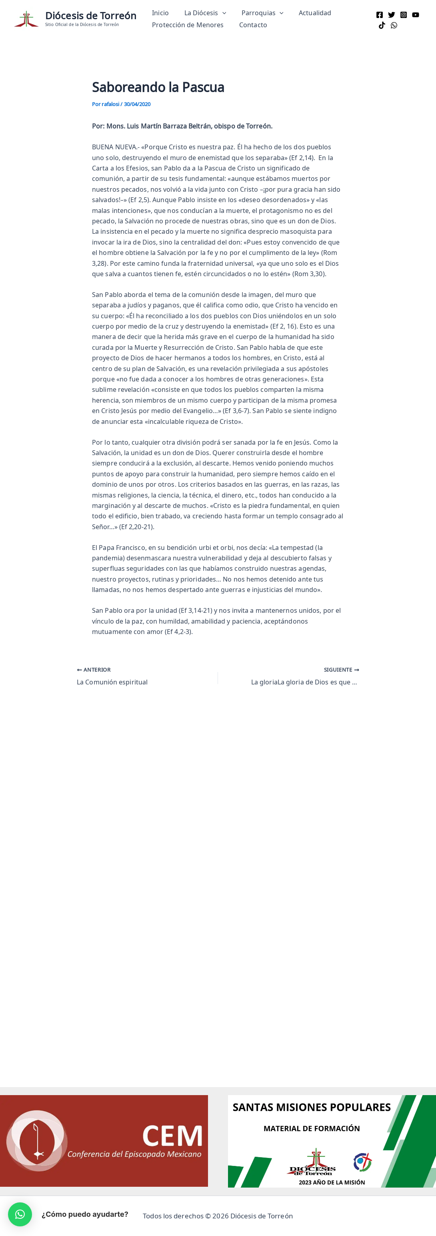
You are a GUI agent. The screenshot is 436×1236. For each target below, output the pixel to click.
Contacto (249, 25)
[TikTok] (380, 25)
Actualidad (306, 13)
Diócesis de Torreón (90, 15)
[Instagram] (401, 14)
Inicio (159, 13)
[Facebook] (377, 14)
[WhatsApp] (392, 25)
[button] (218, 13)
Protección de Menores (186, 25)
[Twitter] (389, 14)
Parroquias (256, 13)
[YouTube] (413, 14)
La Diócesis (201, 13)
